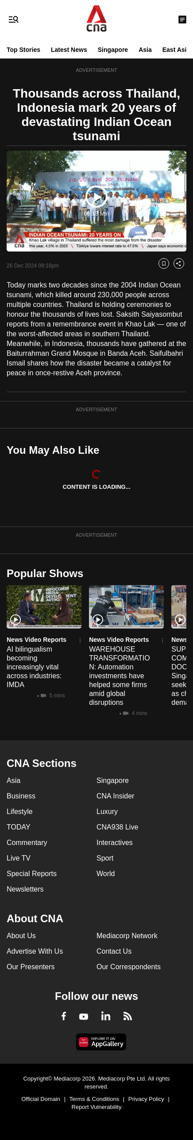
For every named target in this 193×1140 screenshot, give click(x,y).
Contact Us (113, 951)
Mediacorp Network (127, 936)
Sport (104, 858)
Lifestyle (20, 811)
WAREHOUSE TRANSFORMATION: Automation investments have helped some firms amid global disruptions (119, 675)
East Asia (176, 49)
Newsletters (25, 889)
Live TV (19, 858)
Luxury (107, 811)
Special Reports (32, 873)
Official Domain (40, 1099)
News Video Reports (36, 639)
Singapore (113, 49)
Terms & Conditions (94, 1099)
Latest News (69, 49)
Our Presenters (30, 967)
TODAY (19, 827)
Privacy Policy (146, 1099)
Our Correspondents (128, 967)
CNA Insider (115, 796)
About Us (21, 936)
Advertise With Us (35, 951)
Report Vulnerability (97, 1107)
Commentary (27, 842)
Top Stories (23, 49)
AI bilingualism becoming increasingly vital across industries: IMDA (34, 666)
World (105, 873)
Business (21, 796)
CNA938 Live (117, 827)
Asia (145, 49)
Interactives (114, 842)
